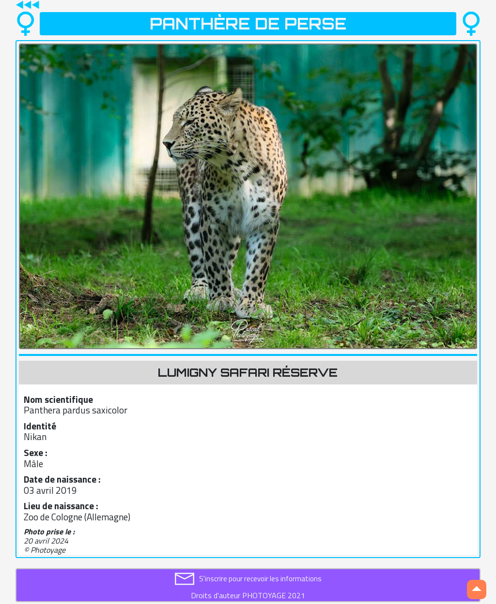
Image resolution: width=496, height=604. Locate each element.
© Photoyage (44, 550)
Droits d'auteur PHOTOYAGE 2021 (248, 595)
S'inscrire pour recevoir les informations (260, 578)
